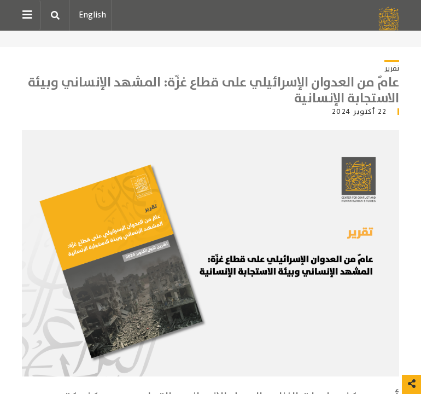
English (92, 15)
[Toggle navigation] (31, 15)
